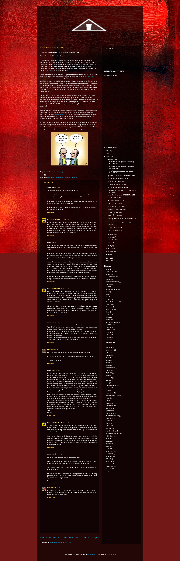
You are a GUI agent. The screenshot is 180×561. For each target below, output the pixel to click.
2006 (108, 261)
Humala (108, 360)
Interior (108, 370)
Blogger (113, 554)
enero (110, 254)
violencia (108, 469)
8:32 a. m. (66, 422)
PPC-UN (108, 428)
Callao (108, 287)
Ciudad (108, 299)
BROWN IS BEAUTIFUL (115, 227)
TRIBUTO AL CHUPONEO (116, 181)
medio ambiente (111, 385)
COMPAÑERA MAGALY (115, 215)
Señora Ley (109, 451)
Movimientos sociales (113, 395)
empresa (63, 172)
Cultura (108, 314)
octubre (110, 237)
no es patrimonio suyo (60, 114)
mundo (108, 400)
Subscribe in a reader (111, 75)
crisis (58, 172)
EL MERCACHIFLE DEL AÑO (117, 184)
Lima (107, 383)
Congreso (109, 307)
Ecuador (108, 327)
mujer (107, 398)
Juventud (109, 378)
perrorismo (109, 418)
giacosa (108, 355)
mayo (110, 243)
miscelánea (109, 393)
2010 (108, 151)
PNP (54, 172)
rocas (107, 446)
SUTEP (108, 459)
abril (109, 246)
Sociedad (109, 454)
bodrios (108, 284)
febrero (110, 251)
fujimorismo (109, 350)
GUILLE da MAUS (53, 219)
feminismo (109, 342)
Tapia (51, 172)
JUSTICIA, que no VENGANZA (117, 187)
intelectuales (59, 177)
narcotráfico (109, 406)
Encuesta (109, 332)
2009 (108, 154)
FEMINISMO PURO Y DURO (117, 209)
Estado (108, 335)
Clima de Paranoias (112, 302)
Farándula (109, 340)
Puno (107, 438)
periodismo (109, 413)
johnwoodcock (92, 554)
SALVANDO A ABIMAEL (115, 212)
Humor (108, 362)
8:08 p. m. (60, 487)
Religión (108, 443)
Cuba (107, 312)
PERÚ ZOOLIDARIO (114, 198)
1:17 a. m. (66, 288)
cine (107, 297)
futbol (107, 352)
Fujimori (108, 347)
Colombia (109, 304)
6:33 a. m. (57, 370)
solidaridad (109, 456)
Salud (107, 448)
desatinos (90, 77)
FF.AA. (108, 345)
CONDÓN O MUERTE (114, 230)
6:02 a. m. (60, 349)
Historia (108, 357)
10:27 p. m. (58, 242)
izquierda (109, 373)
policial (108, 423)
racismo (108, 441)
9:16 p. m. (57, 187)
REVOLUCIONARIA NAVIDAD (117, 179)
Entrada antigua (91, 537)
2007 (108, 258)
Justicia (108, 375)
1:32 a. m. (57, 322)
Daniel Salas (51, 349)
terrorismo (109, 464)
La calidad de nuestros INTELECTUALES (121, 195)
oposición (109, 411)
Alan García (110, 271)
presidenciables (111, 431)
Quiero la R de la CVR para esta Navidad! (121, 176)
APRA (108, 274)
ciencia (108, 294)
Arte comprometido (112, 276)
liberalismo (109, 380)
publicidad (109, 436)
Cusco (108, 317)
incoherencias (44, 79)
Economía (50, 177)
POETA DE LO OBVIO (114, 204)
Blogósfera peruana (112, 282)
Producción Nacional (112, 433)
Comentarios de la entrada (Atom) (60, 542)
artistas (108, 279)
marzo (110, 248)
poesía (108, 421)
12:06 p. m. (58, 454)
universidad (109, 466)
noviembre (111, 234)
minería (108, 390)
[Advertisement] (111, 112)
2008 (108, 156)
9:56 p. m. (66, 219)
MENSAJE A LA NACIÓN (115, 201)
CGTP (108, 292)
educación (109, 330)
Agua (107, 269)
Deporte (108, 319)
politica (108, 426)
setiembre (111, 240)
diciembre (111, 159)
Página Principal (71, 537)
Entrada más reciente (50, 537)
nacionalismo (110, 403)
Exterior (108, 337)
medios (108, 388)
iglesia (108, 365)
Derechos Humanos (112, 322)
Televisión (109, 461)
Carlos (46, 172)
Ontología (109, 408)
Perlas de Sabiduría (70, 177)
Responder (51, 212)
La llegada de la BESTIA (115, 206)
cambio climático (111, 289)
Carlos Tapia (45, 56)
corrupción (109, 309)
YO (107, 471)
